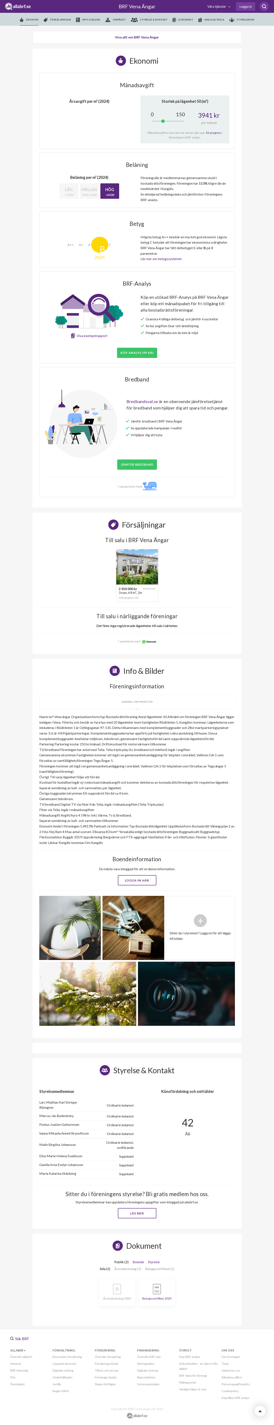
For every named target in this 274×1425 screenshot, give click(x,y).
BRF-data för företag (193, 1375)
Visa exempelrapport (92, 336)
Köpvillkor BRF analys (235, 1398)
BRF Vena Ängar (137, 6)
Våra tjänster (217, 6)
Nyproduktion (146, 1377)
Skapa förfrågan (105, 1384)
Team (225, 1363)
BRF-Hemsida (19, 1370)
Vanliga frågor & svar (193, 1389)
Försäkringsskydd (106, 1363)
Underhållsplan (62, 1377)
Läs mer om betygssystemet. (161, 259)
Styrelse (154, 1262)
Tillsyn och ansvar (107, 1370)
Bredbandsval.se (142, 401)
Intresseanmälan (148, 1384)
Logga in (245, 6)
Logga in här (137, 880)
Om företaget (230, 1357)
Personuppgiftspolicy (235, 1384)
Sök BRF (19, 1338)
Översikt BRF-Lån (149, 1357)
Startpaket (17, 1384)
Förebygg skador (106, 1377)
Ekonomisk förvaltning (67, 1357)
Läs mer (137, 1213)
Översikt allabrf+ (21, 1357)
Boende (138, 1262)
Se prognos (213, 132)
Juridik (57, 1384)
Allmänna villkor (231, 1377)
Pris (12, 1377)
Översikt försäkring (108, 1357)
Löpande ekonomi (64, 1363)
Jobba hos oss (230, 1370)
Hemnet (15, 1363)
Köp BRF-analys (189, 1357)
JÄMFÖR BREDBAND (137, 464)
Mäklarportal (187, 1382)
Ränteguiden (145, 1363)
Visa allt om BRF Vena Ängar (137, 37)
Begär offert (61, 1391)
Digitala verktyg (63, 1370)
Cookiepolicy (230, 1391)
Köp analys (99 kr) (137, 353)
